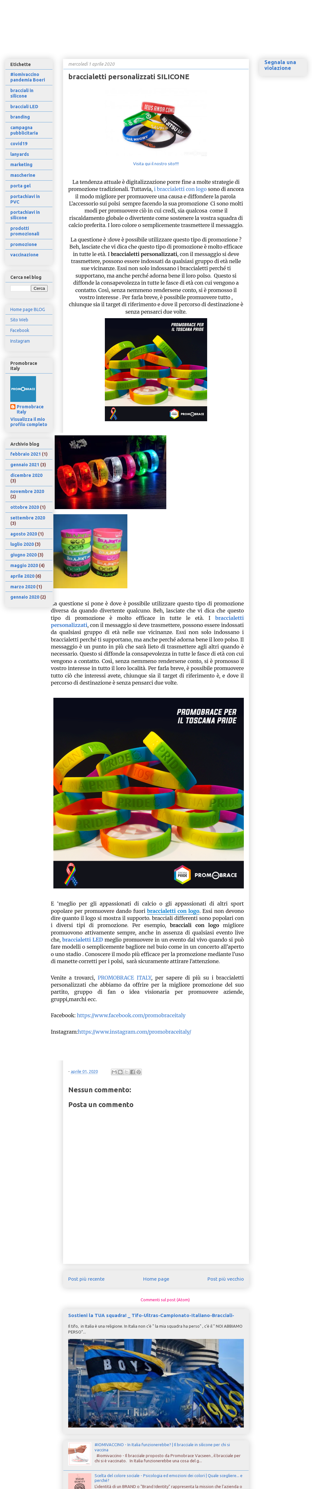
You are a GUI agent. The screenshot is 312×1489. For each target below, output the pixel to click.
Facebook (19, 330)
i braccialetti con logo (180, 189)
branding (20, 116)
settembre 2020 (27, 517)
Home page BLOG (27, 309)
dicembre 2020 (26, 475)
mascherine (22, 175)
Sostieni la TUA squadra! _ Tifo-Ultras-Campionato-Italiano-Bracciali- (151, 1315)
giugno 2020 (23, 554)
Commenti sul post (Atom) (165, 1299)
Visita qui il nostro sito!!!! (156, 163)
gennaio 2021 (24, 464)
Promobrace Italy (30, 409)
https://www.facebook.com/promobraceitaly (131, 1015)
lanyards (19, 154)
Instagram (20, 341)
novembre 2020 (27, 491)
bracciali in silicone (21, 93)
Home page (156, 1279)
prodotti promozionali (24, 231)
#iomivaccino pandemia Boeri (27, 77)
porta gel (20, 185)
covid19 (18, 143)
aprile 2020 (22, 576)
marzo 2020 (22, 586)
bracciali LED (24, 106)
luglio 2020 (22, 544)
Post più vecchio (225, 1279)
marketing (21, 164)
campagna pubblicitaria (24, 130)
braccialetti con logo (173, 911)
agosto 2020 (23, 533)
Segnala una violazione (280, 65)
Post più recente (86, 1279)
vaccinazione (24, 254)
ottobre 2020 (24, 507)
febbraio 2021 (25, 454)
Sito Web (19, 319)
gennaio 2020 (24, 597)
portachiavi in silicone (25, 215)
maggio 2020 (24, 565)
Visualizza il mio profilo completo (28, 422)
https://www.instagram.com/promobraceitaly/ (134, 1032)
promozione (23, 244)
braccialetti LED (82, 939)
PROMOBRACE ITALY (124, 977)
